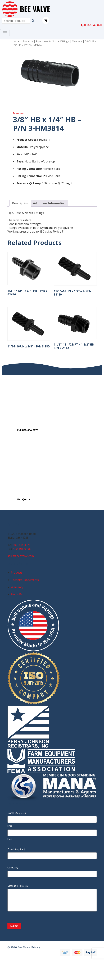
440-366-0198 (22, 549)
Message (18, 885)
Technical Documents (25, 580)
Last (9, 839)
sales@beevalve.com (20, 556)
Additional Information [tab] (49, 203)
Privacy (35, 947)
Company (12, 867)
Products (27, 41)
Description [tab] (20, 203)
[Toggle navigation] (5, 32)
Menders (77, 41)
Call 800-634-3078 (27, 430)
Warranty (17, 587)
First (9, 825)
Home (16, 41)
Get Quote (23, 499)
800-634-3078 (91, 25)
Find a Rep (17, 594)
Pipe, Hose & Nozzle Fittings (52, 41)
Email (16, 849)
